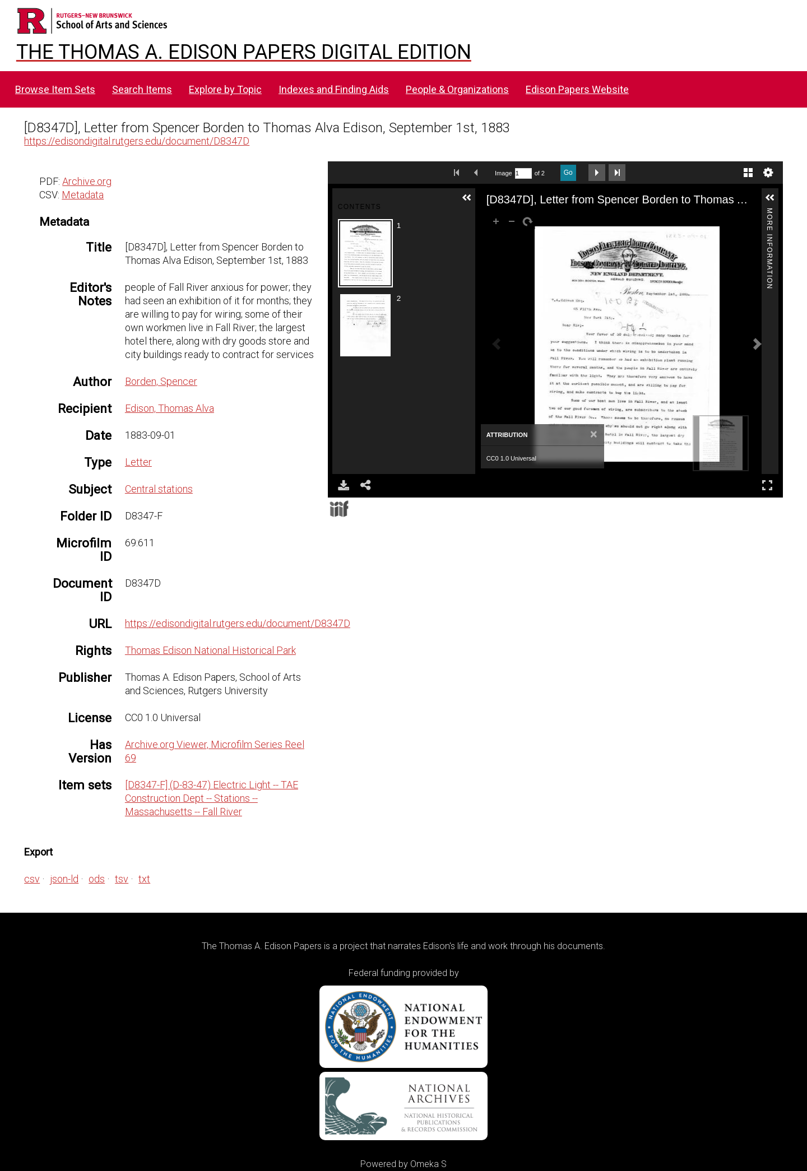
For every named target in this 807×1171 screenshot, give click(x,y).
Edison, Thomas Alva (169, 408)
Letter (138, 462)
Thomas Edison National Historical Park (210, 650)
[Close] (593, 435)
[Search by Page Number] (523, 173)
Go (568, 172)
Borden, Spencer (161, 381)
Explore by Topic (225, 89)
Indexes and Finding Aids (334, 89)
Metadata (83, 195)
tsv (121, 879)
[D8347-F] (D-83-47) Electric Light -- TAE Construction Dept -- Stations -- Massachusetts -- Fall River (211, 798)
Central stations (159, 489)
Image (503, 173)
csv (32, 879)
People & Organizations (457, 89)
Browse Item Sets (55, 89)
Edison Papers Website (577, 89)
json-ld (64, 879)
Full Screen (767, 485)
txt (144, 879)
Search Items (142, 89)
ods (97, 879)
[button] (466, 197)
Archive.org (87, 181)
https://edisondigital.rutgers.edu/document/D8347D (136, 141)
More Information (769, 212)
